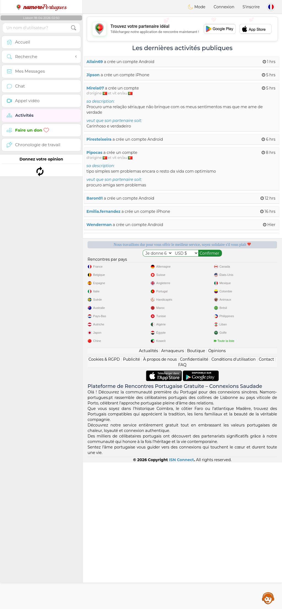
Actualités (148, 497)
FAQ (182, 511)
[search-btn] (73, 28)
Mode (196, 7)
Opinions (217, 497)
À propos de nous (160, 505)
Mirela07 (95, 88)
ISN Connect (181, 606)
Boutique (196, 497)
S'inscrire (251, 6)
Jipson (93, 74)
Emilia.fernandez (103, 211)
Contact (266, 505)
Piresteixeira (99, 139)
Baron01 (94, 198)
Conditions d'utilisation (234, 505)
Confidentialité (194, 505)
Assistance (268, 598)
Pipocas (94, 152)
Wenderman (99, 224)
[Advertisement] (182, 29)
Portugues (41, 7)
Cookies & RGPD (104, 505)
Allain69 (94, 61)
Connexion (224, 6)
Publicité (131, 505)
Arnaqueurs (172, 497)
